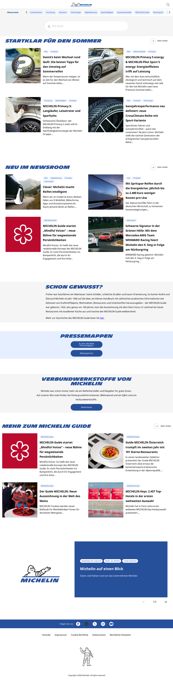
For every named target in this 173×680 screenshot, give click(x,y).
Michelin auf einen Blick (101, 569)
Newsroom (12, 12)
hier (102, 318)
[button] (168, 4)
